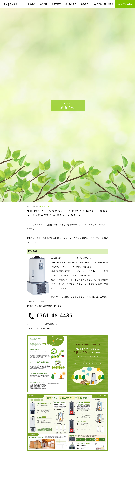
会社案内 (85, 4)
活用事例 (43, 4)
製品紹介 (31, 4)
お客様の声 (56, 4)
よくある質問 (71, 4)
